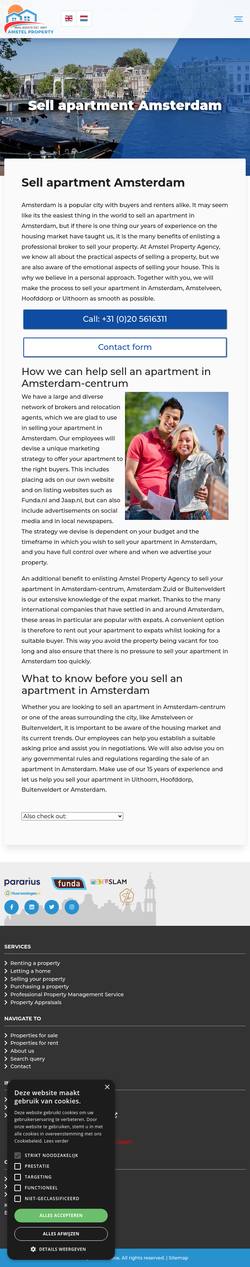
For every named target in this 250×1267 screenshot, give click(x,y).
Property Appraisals (35, 1002)
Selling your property (37, 979)
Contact (20, 1066)
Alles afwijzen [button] (61, 1234)
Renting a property (35, 963)
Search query (27, 1059)
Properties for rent (34, 1043)
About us (22, 1051)
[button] (17, 1155)
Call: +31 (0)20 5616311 (125, 319)
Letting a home (30, 971)
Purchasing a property (39, 986)
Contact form (125, 347)
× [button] (107, 1087)
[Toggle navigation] (238, 19)
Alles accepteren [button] (61, 1215)
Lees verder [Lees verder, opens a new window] (56, 1141)
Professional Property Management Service (67, 994)
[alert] (61, 1170)
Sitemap (178, 1258)
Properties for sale (34, 1035)
